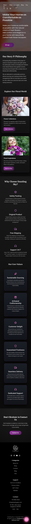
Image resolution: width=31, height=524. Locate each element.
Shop (15, 466)
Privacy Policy (15, 485)
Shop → (8, 45)
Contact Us (15, 433)
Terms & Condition (15, 483)
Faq (27, 5)
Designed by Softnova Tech (18, 519)
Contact (15, 468)
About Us (5, 5)
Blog (22, 5)
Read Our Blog (8, 168)
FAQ (15, 473)
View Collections (9, 129)
